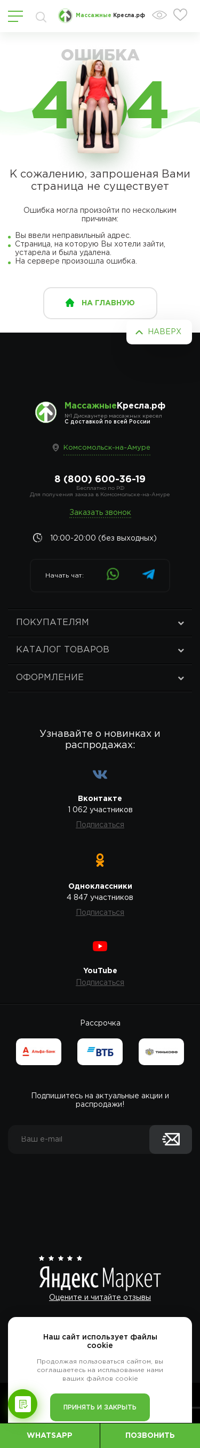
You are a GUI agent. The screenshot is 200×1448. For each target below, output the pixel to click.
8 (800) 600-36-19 (100, 479)
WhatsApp (50, 1435)
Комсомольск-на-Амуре (106, 448)
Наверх (164, 332)
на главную (108, 303)
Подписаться (100, 825)
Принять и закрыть (100, 1408)
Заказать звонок (100, 513)
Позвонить (150, 1435)
